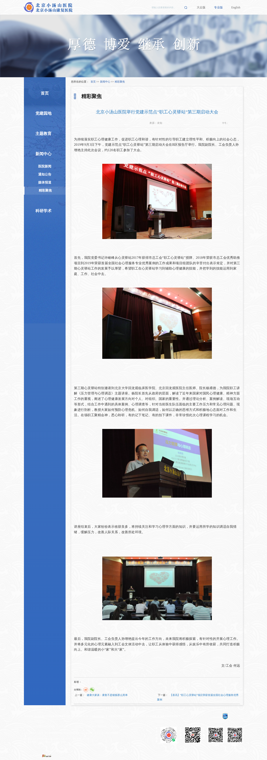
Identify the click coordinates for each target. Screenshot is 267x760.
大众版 (201, 7)
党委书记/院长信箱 (46, 726)
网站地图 (102, 726)
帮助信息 (114, 726)
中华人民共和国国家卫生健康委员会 (52, 716)
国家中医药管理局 (169, 716)
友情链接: (28, 716)
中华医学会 (79, 716)
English (235, 7)
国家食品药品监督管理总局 (121, 716)
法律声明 (89, 726)
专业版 (218, 7)
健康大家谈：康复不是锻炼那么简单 (107, 695)
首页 (93, 81)
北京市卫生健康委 (147, 716)
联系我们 (28, 726)
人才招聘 (76, 726)
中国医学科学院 (96, 716)
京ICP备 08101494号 (33, 733)
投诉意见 (63, 726)
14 (238, 123)
